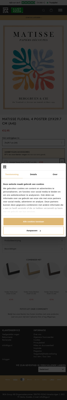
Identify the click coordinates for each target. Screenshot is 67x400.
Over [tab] (55, 174)
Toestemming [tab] (12, 174)
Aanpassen (34, 230)
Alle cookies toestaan (33, 221)
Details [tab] (33, 174)
